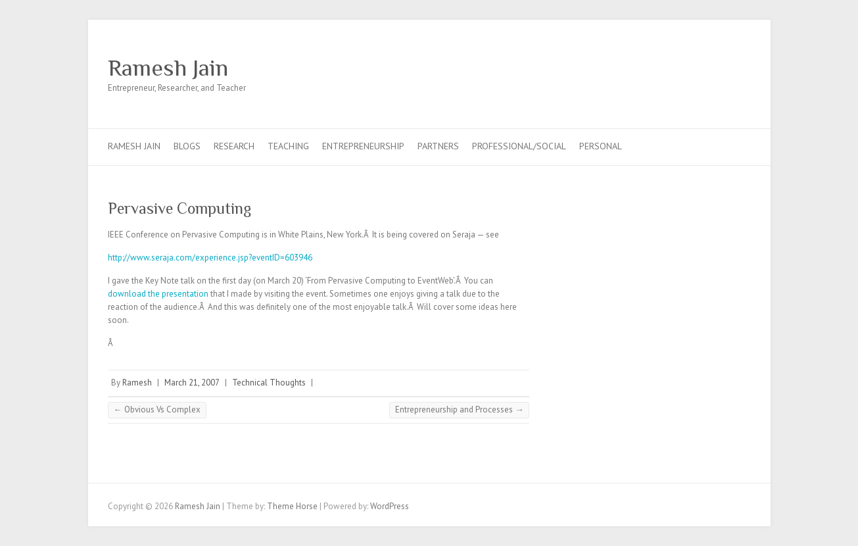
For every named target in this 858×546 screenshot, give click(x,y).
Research (234, 146)
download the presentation (158, 293)
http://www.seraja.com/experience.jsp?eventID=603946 (210, 257)
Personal (600, 146)
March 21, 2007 (192, 382)
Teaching (288, 146)
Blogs (187, 146)
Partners (438, 146)
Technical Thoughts (269, 382)
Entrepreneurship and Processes (459, 409)
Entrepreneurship (363, 146)
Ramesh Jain (168, 68)
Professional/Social (519, 146)
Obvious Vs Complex (157, 409)
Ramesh (137, 382)
